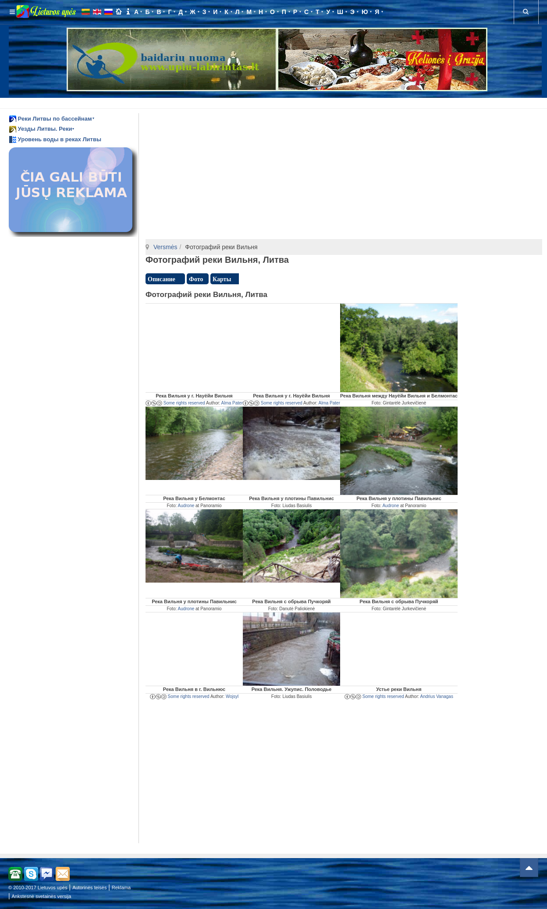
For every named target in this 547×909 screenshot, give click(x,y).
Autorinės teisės (89, 887)
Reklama (121, 887)
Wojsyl (232, 696)
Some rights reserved (175, 403)
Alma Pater (232, 403)
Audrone (186, 505)
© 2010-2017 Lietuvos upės (37, 887)
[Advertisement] (275, 102)
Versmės (165, 247)
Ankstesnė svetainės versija (41, 896)
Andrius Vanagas (436, 696)
